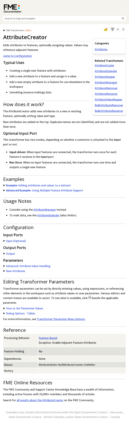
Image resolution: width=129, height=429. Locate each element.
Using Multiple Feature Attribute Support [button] (43, 190)
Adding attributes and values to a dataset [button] (37, 185)
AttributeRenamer (106, 94)
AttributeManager (106, 82)
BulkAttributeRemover (109, 105)
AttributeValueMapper (108, 99)
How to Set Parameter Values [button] (23, 308)
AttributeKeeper (105, 77)
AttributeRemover (106, 88)
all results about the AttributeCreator (40, 400)
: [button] (17, 30)
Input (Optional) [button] (14, 241)
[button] (123, 18)
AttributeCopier (104, 65)
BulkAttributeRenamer (109, 111)
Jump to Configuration (17, 56)
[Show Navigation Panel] (124, 8)
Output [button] (9, 253)
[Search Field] (64, 18)
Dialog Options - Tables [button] (19, 313)
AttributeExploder (106, 71)
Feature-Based (48, 338)
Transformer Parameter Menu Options (61, 319)
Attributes (101, 49)
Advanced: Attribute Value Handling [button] (26, 266)
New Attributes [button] (14, 271)
